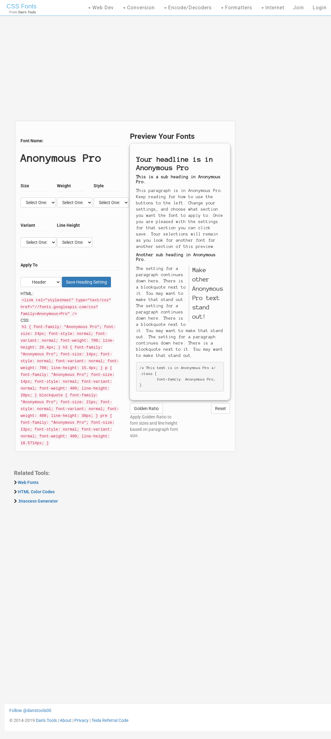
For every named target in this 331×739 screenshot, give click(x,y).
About (65, 720)
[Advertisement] (123, 71)
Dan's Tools (46, 720)
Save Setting (86, 282)
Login (320, 8)
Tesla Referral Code (109, 720)
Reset (220, 408)
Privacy (81, 720)
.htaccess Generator (38, 501)
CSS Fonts (22, 6)
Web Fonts (28, 482)
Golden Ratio (146, 408)
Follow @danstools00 (30, 710)
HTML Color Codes (36, 491)
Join (298, 8)
